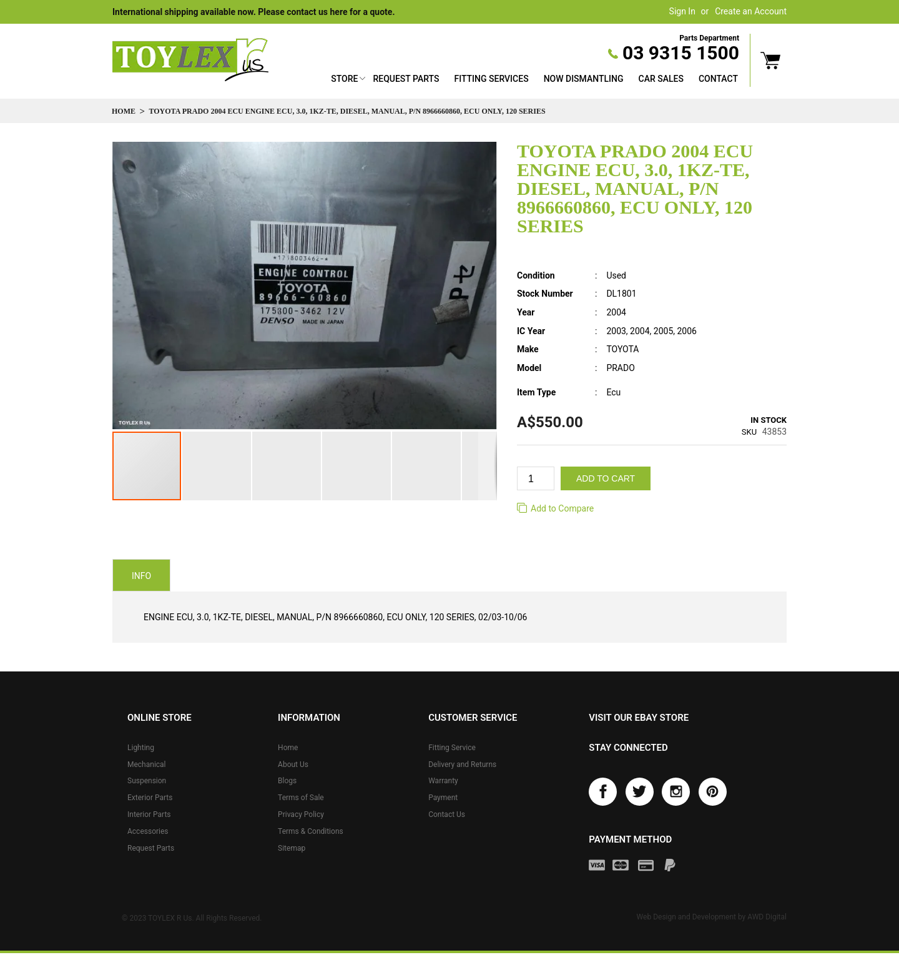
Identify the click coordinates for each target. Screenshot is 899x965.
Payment (443, 797)
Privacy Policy (301, 814)
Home (123, 111)
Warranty (443, 780)
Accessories (148, 831)
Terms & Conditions (310, 831)
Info (141, 576)
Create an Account (751, 11)
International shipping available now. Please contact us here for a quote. (253, 12)
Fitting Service (452, 747)
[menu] (534, 80)
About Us (293, 764)
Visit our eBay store (639, 717)
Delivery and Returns (462, 764)
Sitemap (291, 848)
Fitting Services (491, 79)
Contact (718, 79)
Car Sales (661, 79)
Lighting (140, 747)
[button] (217, 466)
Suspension (146, 780)
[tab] (141, 575)
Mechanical (146, 764)
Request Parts (406, 79)
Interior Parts (149, 814)
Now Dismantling (584, 79)
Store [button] (344, 79)
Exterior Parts (149, 797)
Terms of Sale (301, 797)
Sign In (682, 11)
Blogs (287, 780)
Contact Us (446, 814)
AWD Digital (767, 917)
